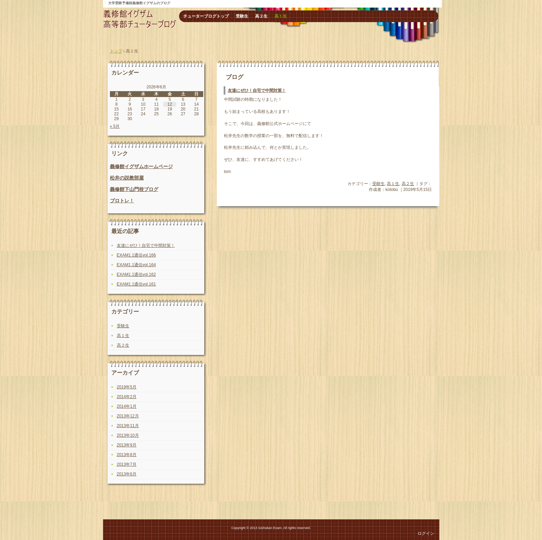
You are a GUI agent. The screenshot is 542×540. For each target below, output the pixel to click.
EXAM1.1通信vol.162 (136, 274)
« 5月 (115, 126)
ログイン (426, 533)
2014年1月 (127, 406)
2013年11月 (128, 425)
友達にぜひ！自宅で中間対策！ (257, 90)
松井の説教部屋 (127, 178)
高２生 (261, 16)
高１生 (280, 16)
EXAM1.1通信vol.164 (136, 264)
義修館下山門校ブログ (134, 189)
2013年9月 (127, 445)
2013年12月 (128, 416)
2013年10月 (128, 435)
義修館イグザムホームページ (141, 166)
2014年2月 (127, 396)
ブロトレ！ (122, 200)
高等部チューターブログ (140, 19)
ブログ (234, 77)
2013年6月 (127, 474)
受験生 (242, 16)
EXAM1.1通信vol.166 (136, 255)
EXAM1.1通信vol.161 (136, 284)
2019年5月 (127, 387)
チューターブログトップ (206, 16)
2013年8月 (127, 454)
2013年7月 (127, 464)
